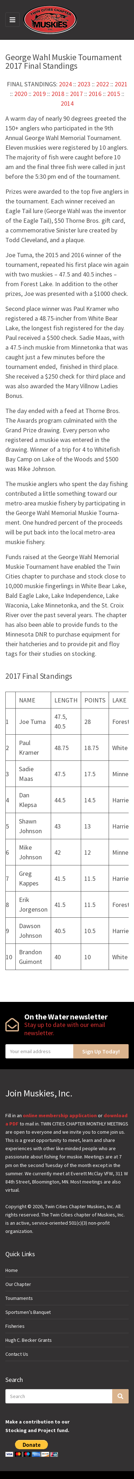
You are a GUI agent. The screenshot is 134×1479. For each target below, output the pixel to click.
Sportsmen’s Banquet (28, 1312)
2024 (65, 84)
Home (11, 1270)
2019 (39, 94)
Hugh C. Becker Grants (28, 1340)
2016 (95, 94)
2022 (102, 84)
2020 (20, 94)
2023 (84, 84)
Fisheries (15, 1326)
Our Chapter (18, 1284)
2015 (113, 94)
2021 (121, 84)
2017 (76, 94)
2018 (57, 94)
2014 (67, 103)
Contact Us (16, 1354)
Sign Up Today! (101, 1051)
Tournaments (19, 1298)
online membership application (60, 1115)
